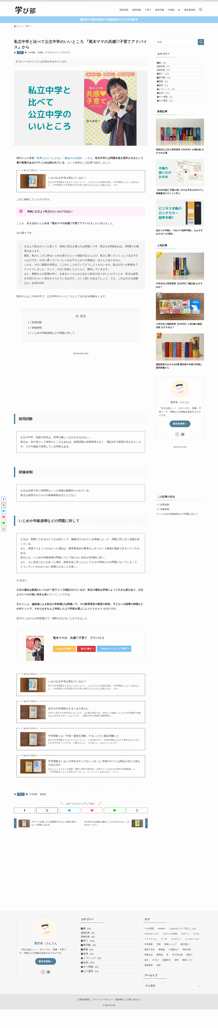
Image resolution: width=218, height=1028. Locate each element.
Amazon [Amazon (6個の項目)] (161, 928)
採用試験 (37, 322)
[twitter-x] (190, 1)
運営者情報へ (180, 453)
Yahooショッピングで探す (114, 648)
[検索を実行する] (201, 42)
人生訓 (166, 116)
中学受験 (31, 52)
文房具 (166, 102)
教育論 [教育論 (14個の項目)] (160, 954)
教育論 (40, 52)
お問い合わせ (133, 1018)
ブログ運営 (168, 129)
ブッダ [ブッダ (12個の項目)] (164, 939)
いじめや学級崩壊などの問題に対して (53, 333)
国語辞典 (167, 70)
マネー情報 (168, 122)
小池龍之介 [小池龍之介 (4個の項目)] (174, 949)
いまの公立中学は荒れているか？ (67, 177)
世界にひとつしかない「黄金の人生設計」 (61, 158)
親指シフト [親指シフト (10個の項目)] (187, 960)
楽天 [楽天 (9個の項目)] (146, 960)
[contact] (202, 1)
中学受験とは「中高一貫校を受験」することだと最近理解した (83, 735)
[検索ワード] (180, 42)
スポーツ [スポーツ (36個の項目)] (185, 934)
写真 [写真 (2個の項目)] (159, 944)
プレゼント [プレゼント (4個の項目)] (176, 939)
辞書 (164, 64)
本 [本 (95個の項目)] (168, 954)
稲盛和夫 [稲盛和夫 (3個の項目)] (166, 960)
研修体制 (37, 327)
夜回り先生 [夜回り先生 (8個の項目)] (149, 949)
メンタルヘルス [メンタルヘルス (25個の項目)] (192, 939)
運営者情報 (84, 1018)
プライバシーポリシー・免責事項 (108, 1018)
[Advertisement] (80, 377)
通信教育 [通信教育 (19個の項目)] (148, 965)
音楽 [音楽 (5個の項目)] (159, 965)
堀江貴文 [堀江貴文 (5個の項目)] (185, 944)
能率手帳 (167, 89)
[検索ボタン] (200, 9)
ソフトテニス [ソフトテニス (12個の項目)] (150, 939)
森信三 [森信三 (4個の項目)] (189, 954)
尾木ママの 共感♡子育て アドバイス (78, 638)
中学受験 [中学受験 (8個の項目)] (148, 944)
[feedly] (194, 1)
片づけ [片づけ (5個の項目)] (155, 960)
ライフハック (169, 109)
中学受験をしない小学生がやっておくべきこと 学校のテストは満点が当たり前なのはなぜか (94, 763)
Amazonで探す (64, 648)
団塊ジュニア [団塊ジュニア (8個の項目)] (170, 944)
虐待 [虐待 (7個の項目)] (176, 960)
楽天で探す (86, 648)
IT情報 (165, 96)
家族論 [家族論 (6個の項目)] (162, 949)
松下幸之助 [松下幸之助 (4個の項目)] (177, 954)
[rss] (198, 1)
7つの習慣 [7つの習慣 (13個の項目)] (149, 928)
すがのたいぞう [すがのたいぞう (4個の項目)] (151, 934)
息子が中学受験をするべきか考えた (68, 708)
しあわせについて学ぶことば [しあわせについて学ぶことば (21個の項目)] (182, 928)
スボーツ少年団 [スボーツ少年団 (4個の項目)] (170, 934)
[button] (24, 810)
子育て (20, 52)
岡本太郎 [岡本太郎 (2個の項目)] (187, 949)
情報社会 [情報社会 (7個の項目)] (148, 954)
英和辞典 (167, 76)
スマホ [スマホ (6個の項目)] (196, 934)
